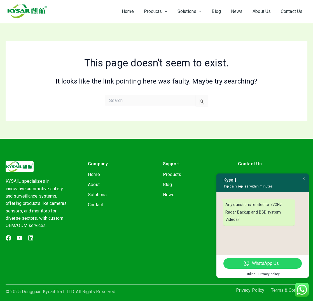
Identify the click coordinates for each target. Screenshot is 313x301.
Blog (167, 184)
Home (94, 174)
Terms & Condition (289, 290)
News (168, 194)
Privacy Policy (250, 290)
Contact (95, 204)
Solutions (97, 194)
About (94, 184)
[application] (171, 11)
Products (172, 174)
